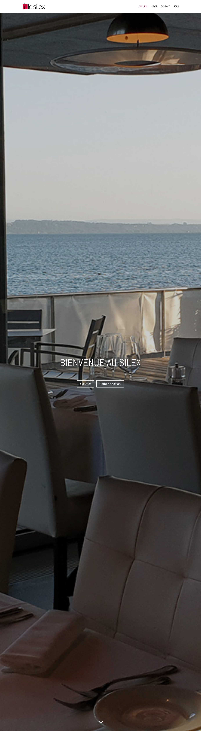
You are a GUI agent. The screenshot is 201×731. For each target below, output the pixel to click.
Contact (85, 384)
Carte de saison (110, 384)
